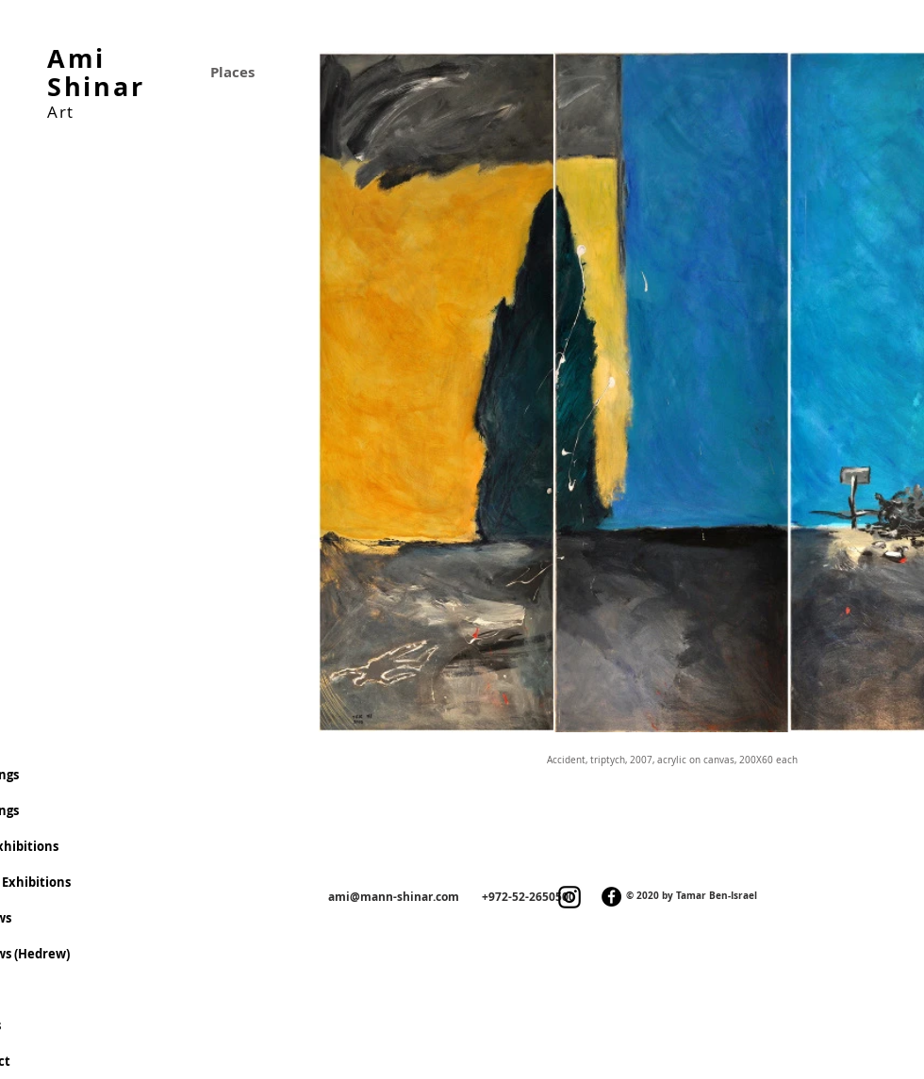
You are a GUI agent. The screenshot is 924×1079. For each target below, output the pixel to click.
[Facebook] (611, 897)
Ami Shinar (95, 72)
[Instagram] (569, 897)
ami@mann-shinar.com (393, 897)
